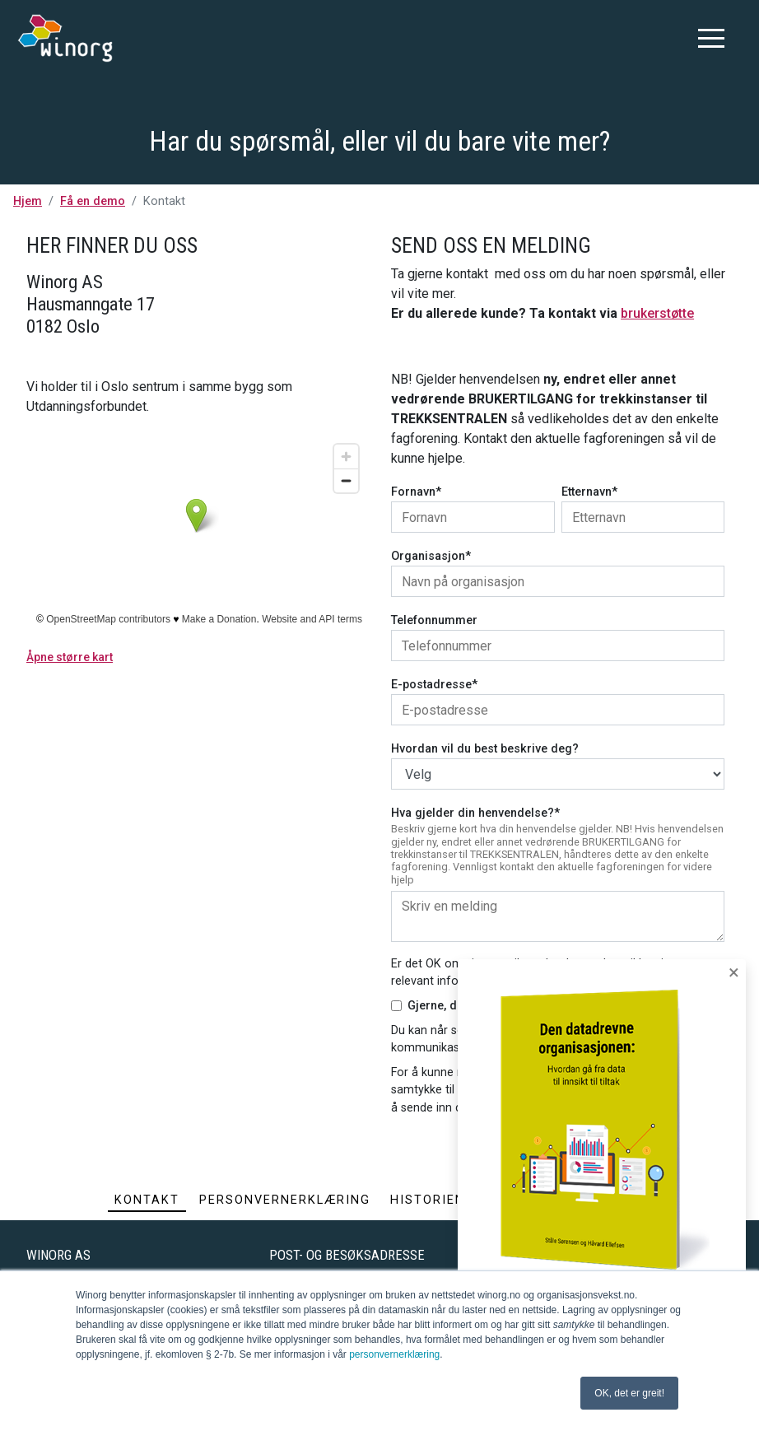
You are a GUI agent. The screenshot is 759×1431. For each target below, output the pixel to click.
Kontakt (146, 1200)
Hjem (27, 201)
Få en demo (92, 201)
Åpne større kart (69, 657)
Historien (427, 1200)
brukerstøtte (657, 313)
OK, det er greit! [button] (629, 1393)
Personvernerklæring (284, 1200)
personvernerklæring (394, 1354)
